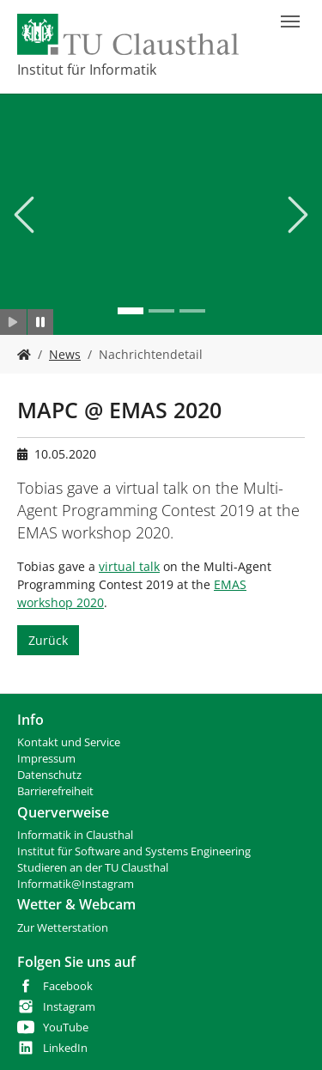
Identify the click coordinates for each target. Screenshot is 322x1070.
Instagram (69, 1007)
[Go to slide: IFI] (130, 311)
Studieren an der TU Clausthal (92, 867)
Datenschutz (49, 775)
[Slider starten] (13, 322)
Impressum (46, 758)
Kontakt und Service (68, 742)
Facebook (68, 986)
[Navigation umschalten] (290, 21)
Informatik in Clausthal (75, 835)
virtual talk (129, 566)
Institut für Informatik (86, 69)
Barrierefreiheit (55, 791)
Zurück (48, 640)
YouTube (65, 1027)
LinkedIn (65, 1048)
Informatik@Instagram (75, 884)
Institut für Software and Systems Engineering (134, 851)
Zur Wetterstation (62, 928)
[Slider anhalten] (40, 322)
